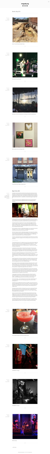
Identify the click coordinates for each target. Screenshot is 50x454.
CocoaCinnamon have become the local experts (19, 230)
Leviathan (20, 298)
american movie (7, 195)
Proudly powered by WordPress (21, 452)
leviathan (5, 197)
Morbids (29, 271)
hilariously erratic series (19, 289)
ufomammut (8, 197)
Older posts (14, 447)
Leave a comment (7, 125)
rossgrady (8, 159)
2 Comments (8, 198)
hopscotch (8, 196)
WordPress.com (30, 452)
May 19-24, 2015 (16, 191)
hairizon (6, 196)
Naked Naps (25, 272)
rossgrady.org (25, 4)
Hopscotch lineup (27, 242)
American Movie (27, 288)
